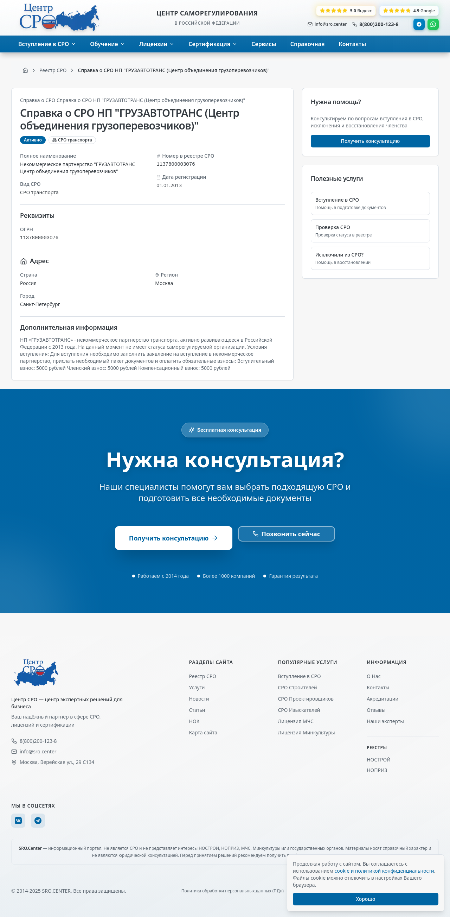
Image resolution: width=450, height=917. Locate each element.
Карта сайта (203, 732)
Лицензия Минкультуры (306, 732)
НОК (194, 721)
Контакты (378, 687)
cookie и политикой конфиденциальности (384, 870)
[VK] (18, 821)
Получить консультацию (370, 141)
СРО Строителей (297, 687)
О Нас (373, 676)
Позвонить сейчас (286, 534)
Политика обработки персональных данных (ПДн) (232, 891)
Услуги (197, 687)
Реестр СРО (202, 676)
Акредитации (382, 698)
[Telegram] (38, 821)
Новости (199, 698)
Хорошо (365, 899)
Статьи (197, 710)
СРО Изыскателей (299, 710)
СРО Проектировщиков (306, 698)
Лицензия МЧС (296, 721)
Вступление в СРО (299, 676)
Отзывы (376, 710)
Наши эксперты (385, 721)
